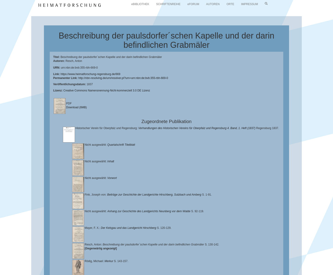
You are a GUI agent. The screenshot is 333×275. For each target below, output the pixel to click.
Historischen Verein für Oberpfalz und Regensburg (279, 261)
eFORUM (193, 4)
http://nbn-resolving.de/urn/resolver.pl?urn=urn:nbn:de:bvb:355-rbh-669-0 (123, 78)
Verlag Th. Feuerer (162, 264)
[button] (1, 273)
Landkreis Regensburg (49, 264)
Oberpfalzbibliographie (263, 264)
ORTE (230, 4)
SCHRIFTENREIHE (168, 4)
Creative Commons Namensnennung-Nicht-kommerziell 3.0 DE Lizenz (106, 90)
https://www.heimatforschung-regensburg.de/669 (90, 74)
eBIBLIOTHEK (140, 4)
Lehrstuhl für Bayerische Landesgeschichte (187, 261)
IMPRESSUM (249, 4)
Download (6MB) (76, 107)
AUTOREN (212, 4)
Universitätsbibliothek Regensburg (132, 261)
